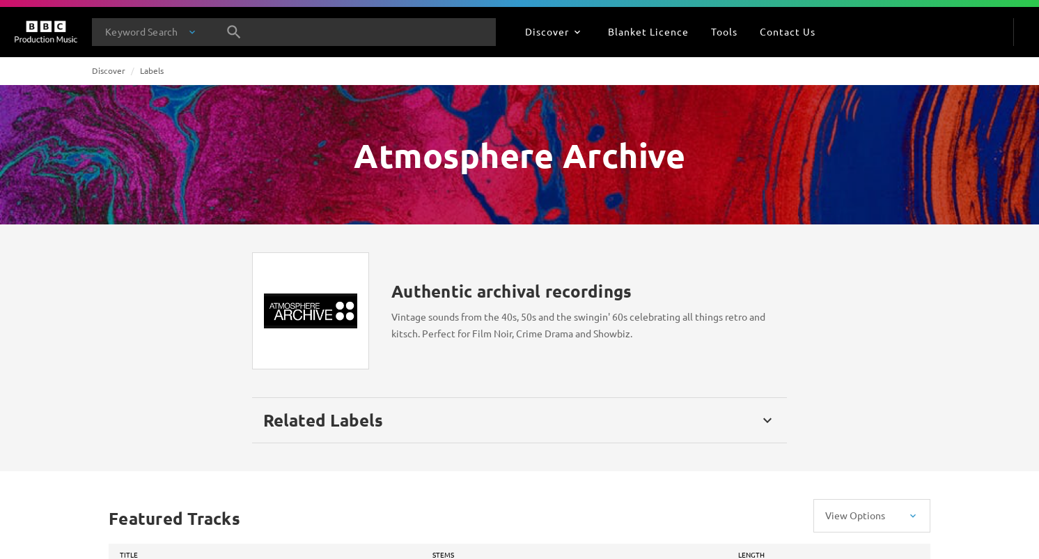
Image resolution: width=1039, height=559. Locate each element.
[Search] (234, 32)
